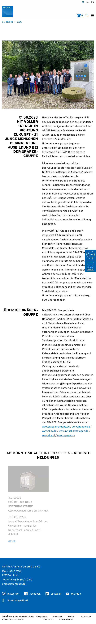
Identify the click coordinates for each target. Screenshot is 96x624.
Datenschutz (47, 619)
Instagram (10, 594)
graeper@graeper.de (13, 584)
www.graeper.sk (66, 439)
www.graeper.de (81, 430)
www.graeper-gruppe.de (56, 430)
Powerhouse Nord (15, 600)
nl (88, 2)
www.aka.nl (48, 439)
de (83, 2)
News (19, 22)
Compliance (41, 616)
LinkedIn (53, 594)
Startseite (7, 22)
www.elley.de (49, 434)
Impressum (86, 616)
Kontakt (71, 616)
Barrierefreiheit (66, 619)
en (92, 2)
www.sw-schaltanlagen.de (73, 434)
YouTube (73, 594)
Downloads (57, 616)
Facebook (32, 594)
